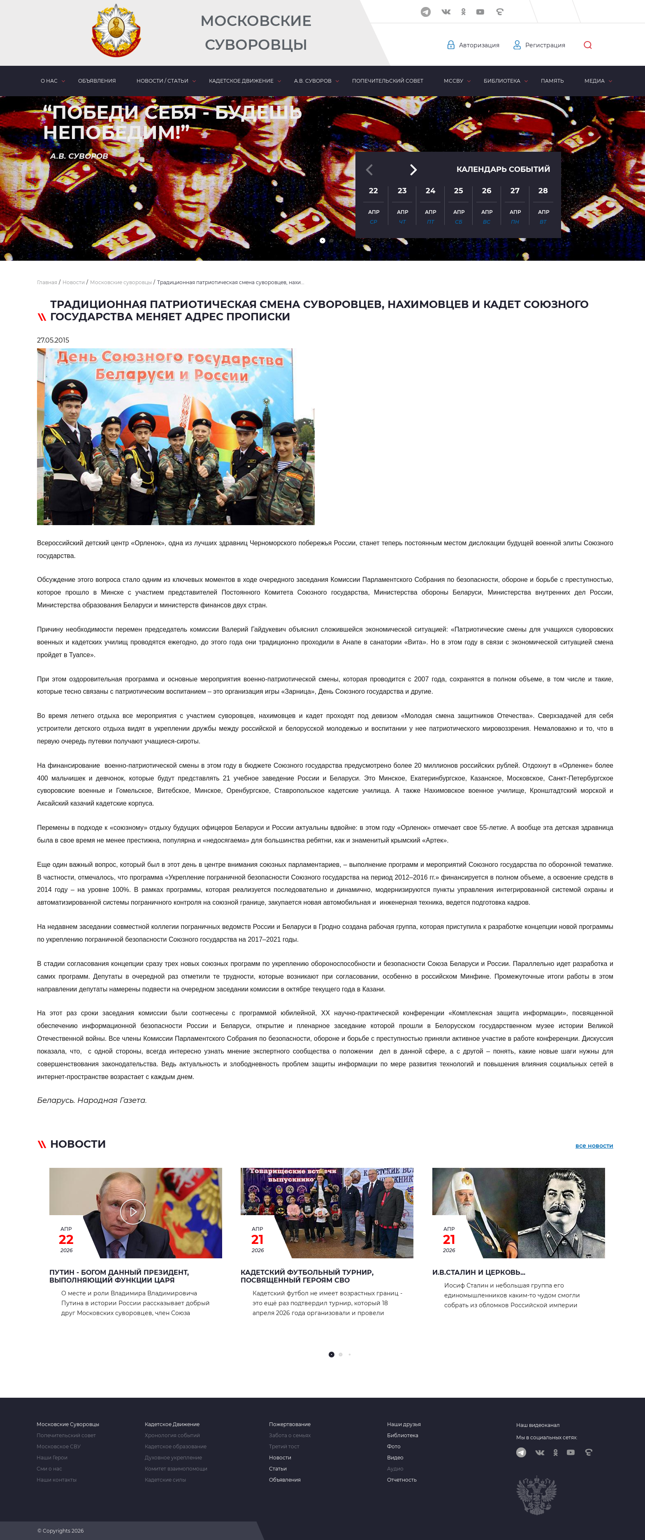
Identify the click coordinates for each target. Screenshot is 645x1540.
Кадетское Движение (172, 1424)
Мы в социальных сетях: (547, 1437)
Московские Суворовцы (255, 32)
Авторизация (479, 45)
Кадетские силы (165, 1479)
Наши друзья (404, 1424)
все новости (594, 1145)
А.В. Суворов (313, 81)
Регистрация (545, 45)
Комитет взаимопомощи (176, 1468)
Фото (394, 1446)
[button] (322, 240)
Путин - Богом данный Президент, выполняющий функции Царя (119, 1276)
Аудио (395, 1468)
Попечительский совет (387, 81)
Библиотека (502, 81)
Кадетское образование (175, 1446)
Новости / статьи (162, 81)
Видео (395, 1457)
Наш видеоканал (538, 1425)
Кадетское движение (241, 81)
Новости (280, 1457)
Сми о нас (49, 1468)
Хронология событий (172, 1435)
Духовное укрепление (173, 1457)
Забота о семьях (290, 1435)
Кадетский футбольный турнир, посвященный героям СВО (307, 1276)
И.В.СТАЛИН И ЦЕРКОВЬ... (478, 1272)
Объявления (97, 81)
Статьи (278, 1468)
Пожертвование (290, 1424)
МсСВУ (453, 81)
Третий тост (284, 1446)
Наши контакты (57, 1479)
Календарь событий (503, 169)
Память (552, 81)
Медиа (595, 81)
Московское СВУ (59, 1446)
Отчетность (402, 1479)
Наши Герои (52, 1457)
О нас (49, 81)
